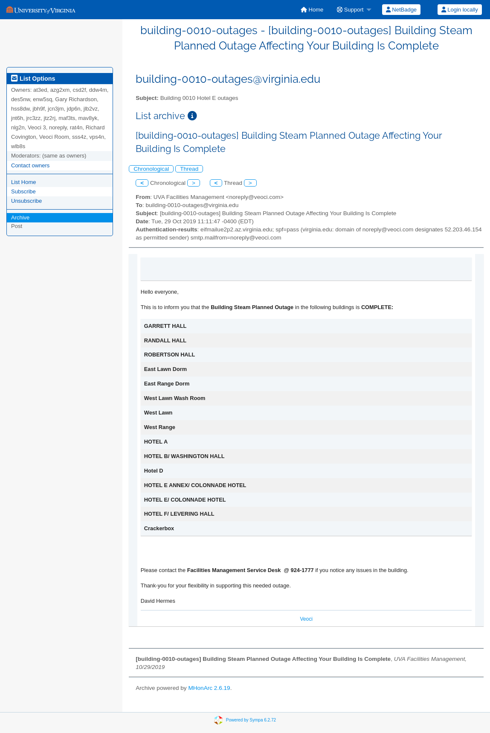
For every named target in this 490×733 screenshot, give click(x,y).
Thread (189, 169)
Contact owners (30, 165)
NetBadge (401, 9)
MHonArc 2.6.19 (209, 688)
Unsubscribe (26, 201)
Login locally (459, 9)
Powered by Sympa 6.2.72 (251, 720)
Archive (20, 217)
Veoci (306, 619)
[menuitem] (312, 9)
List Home (23, 182)
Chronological (151, 169)
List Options (33, 78)
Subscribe (23, 191)
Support (350, 9)
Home (312, 9)
